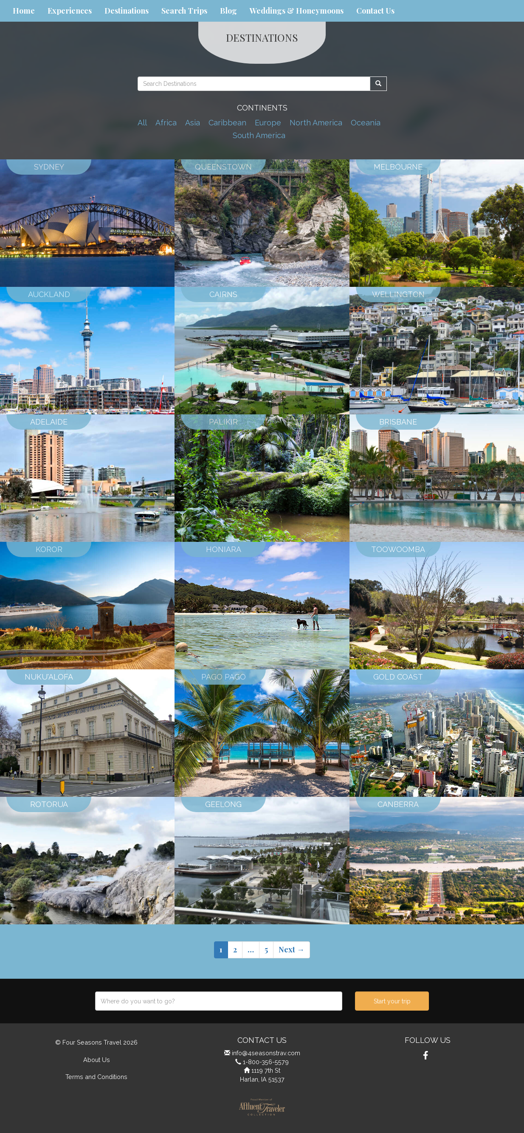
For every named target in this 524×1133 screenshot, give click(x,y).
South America (259, 135)
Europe (268, 122)
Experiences (70, 11)
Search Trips (184, 11)
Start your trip (392, 1001)
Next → (291, 949)
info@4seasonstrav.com (266, 1053)
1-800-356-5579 (266, 1061)
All (142, 122)
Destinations (126, 11)
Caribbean (227, 122)
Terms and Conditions (96, 1076)
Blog (228, 11)
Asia (192, 122)
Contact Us (375, 11)
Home (24, 11)
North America (316, 122)
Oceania (365, 122)
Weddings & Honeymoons (297, 11)
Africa (166, 122)
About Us (96, 1059)
